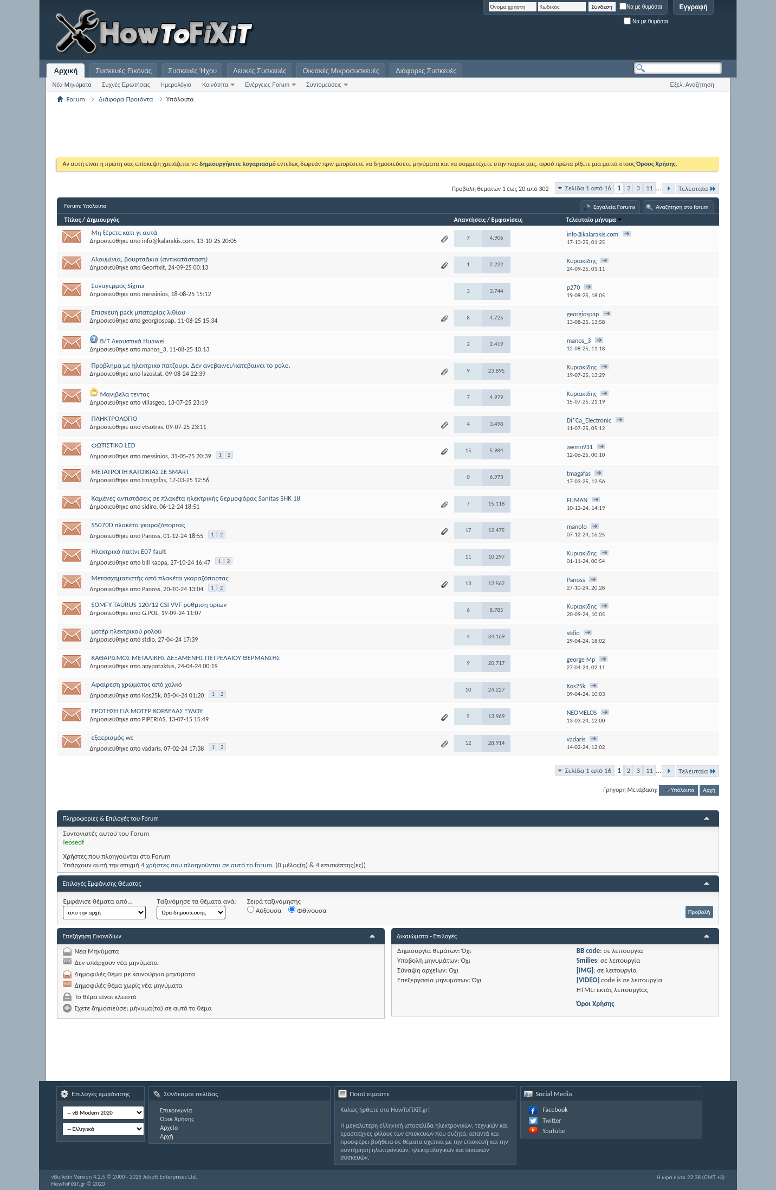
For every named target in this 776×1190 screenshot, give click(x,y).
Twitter (551, 1120)
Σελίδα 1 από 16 (588, 188)
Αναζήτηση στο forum (682, 206)
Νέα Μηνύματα (71, 84)
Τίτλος (72, 219)
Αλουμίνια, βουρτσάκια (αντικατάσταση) (149, 259)
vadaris (151, 748)
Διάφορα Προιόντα (126, 99)
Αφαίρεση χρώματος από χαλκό (136, 684)
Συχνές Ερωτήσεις (126, 84)
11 (649, 188)
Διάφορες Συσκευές (426, 71)
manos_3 (154, 349)
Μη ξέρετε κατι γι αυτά (124, 232)
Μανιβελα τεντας (124, 394)
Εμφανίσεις (507, 219)
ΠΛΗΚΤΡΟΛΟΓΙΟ (114, 418)
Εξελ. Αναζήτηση (692, 84)
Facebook (554, 1110)
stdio (148, 639)
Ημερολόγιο (175, 84)
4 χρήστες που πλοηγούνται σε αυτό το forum (206, 865)
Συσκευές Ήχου (192, 71)
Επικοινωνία (176, 1110)
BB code (588, 950)
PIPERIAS (153, 719)
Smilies (587, 960)
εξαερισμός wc (112, 737)
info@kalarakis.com (167, 241)
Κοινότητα (215, 84)
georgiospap (158, 320)
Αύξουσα (264, 910)
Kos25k (151, 695)
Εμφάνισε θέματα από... (97, 901)
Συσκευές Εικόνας (123, 71)
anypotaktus (158, 666)
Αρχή (709, 790)
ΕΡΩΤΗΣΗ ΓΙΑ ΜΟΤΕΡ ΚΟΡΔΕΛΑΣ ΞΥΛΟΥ (147, 711)
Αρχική (66, 71)
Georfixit (153, 267)
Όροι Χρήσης (596, 1004)
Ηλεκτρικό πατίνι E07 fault (128, 551)
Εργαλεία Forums (614, 206)
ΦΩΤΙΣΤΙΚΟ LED (113, 445)
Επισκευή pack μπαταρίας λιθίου (138, 312)
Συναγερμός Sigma (117, 285)
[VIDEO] (588, 980)
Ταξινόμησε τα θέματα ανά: (196, 901)
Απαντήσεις (470, 219)
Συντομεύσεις (323, 84)
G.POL (150, 613)
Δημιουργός (103, 219)
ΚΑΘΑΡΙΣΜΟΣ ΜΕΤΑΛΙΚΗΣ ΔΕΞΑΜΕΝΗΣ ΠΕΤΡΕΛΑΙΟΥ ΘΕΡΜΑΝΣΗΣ (185, 658)
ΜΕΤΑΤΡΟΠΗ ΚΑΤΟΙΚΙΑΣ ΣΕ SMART (140, 472)
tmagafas (154, 480)
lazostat (152, 374)
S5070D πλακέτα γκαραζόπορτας (138, 525)
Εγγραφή (693, 7)
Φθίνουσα (307, 910)
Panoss (151, 536)
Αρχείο (169, 1127)
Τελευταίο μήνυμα (594, 219)
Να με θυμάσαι (640, 7)
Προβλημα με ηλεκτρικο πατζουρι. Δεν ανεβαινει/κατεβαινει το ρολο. (190, 365)
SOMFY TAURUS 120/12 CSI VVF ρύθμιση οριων (159, 604)
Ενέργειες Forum (267, 84)
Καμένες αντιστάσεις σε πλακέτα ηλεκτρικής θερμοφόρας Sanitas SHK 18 (195, 498)
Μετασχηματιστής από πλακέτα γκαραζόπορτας (159, 578)
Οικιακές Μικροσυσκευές (340, 71)
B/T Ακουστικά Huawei (132, 341)
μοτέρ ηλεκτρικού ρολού (126, 631)
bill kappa (154, 562)
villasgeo (153, 402)
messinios (155, 294)
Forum (75, 99)
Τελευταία (697, 188)
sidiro (149, 506)
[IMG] (585, 970)
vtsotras (152, 427)
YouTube (553, 1131)
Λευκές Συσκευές (259, 71)
